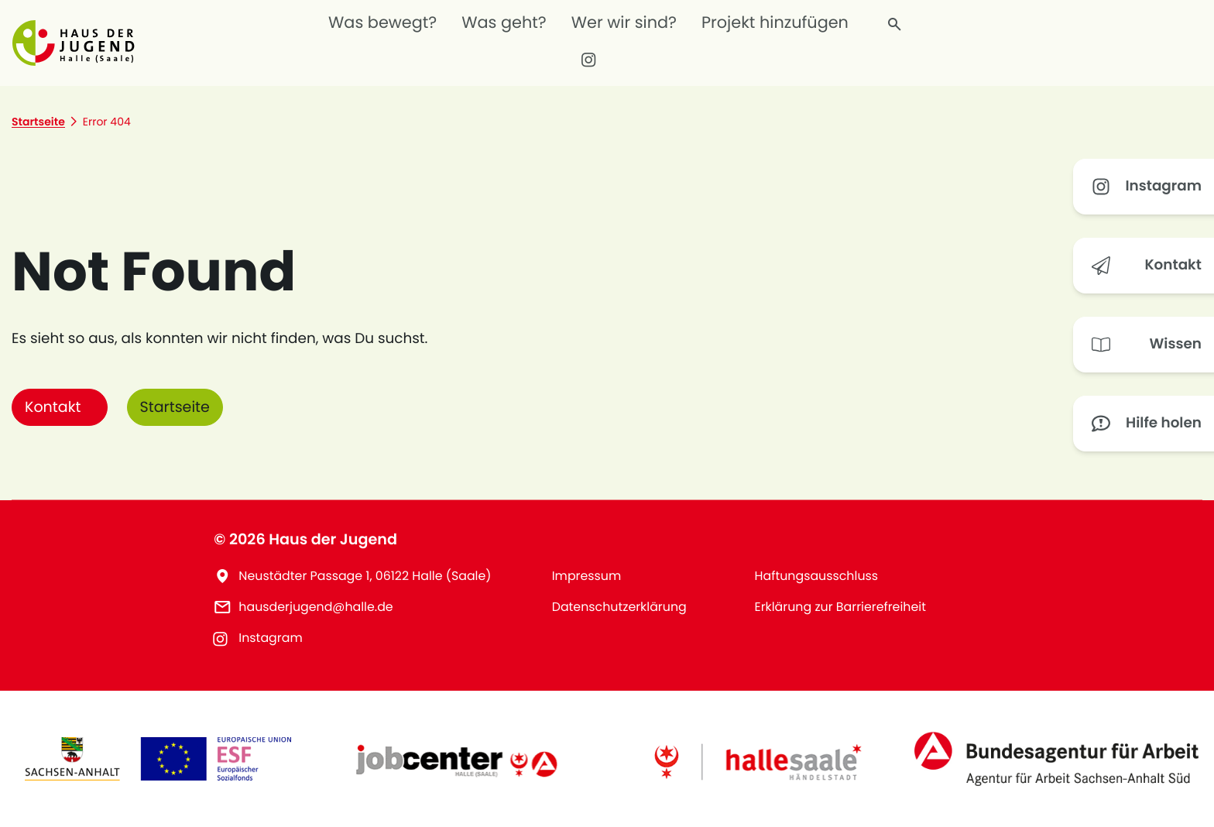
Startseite (175, 406)
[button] (78, 42)
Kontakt (53, 406)
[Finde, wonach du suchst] (895, 24)
